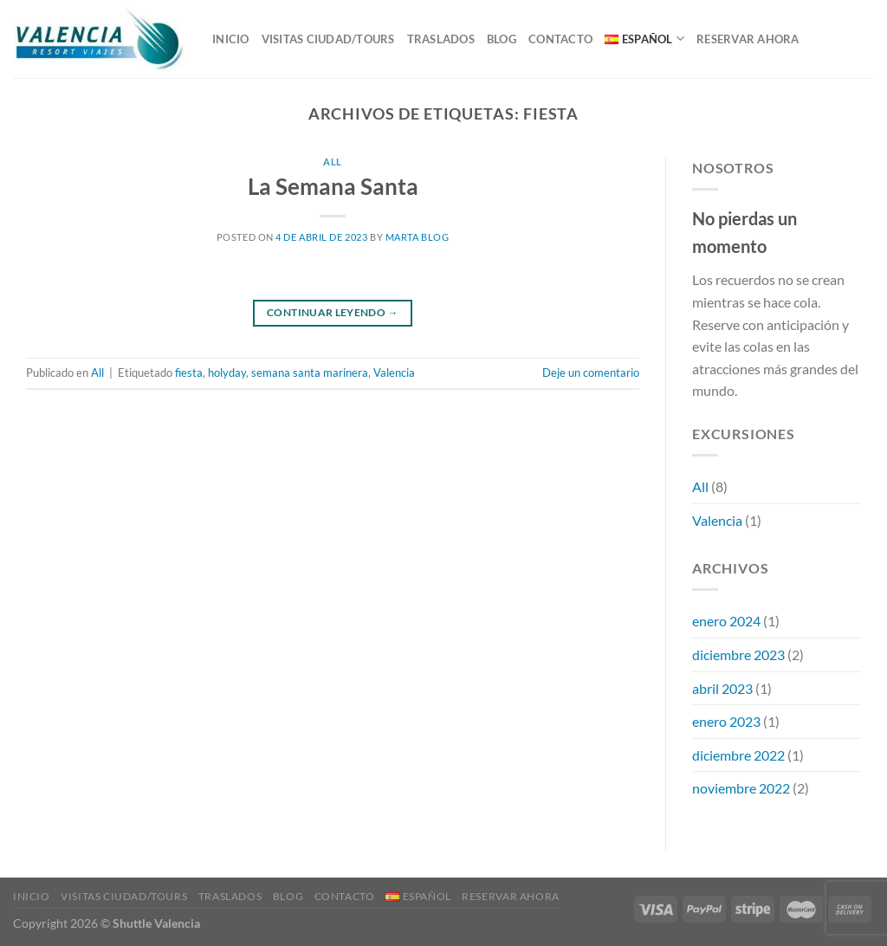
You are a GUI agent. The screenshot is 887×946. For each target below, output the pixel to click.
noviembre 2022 (741, 788)
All (332, 161)
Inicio (230, 39)
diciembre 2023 (738, 654)
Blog (501, 39)
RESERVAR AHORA (748, 39)
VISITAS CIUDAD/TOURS (328, 39)
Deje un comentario (590, 372)
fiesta (189, 372)
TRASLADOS (441, 39)
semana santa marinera (309, 372)
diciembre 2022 (738, 755)
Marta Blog (417, 237)
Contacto (560, 39)
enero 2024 (726, 620)
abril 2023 (722, 688)
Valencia (394, 372)
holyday (227, 372)
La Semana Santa (333, 186)
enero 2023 (726, 721)
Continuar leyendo (332, 312)
